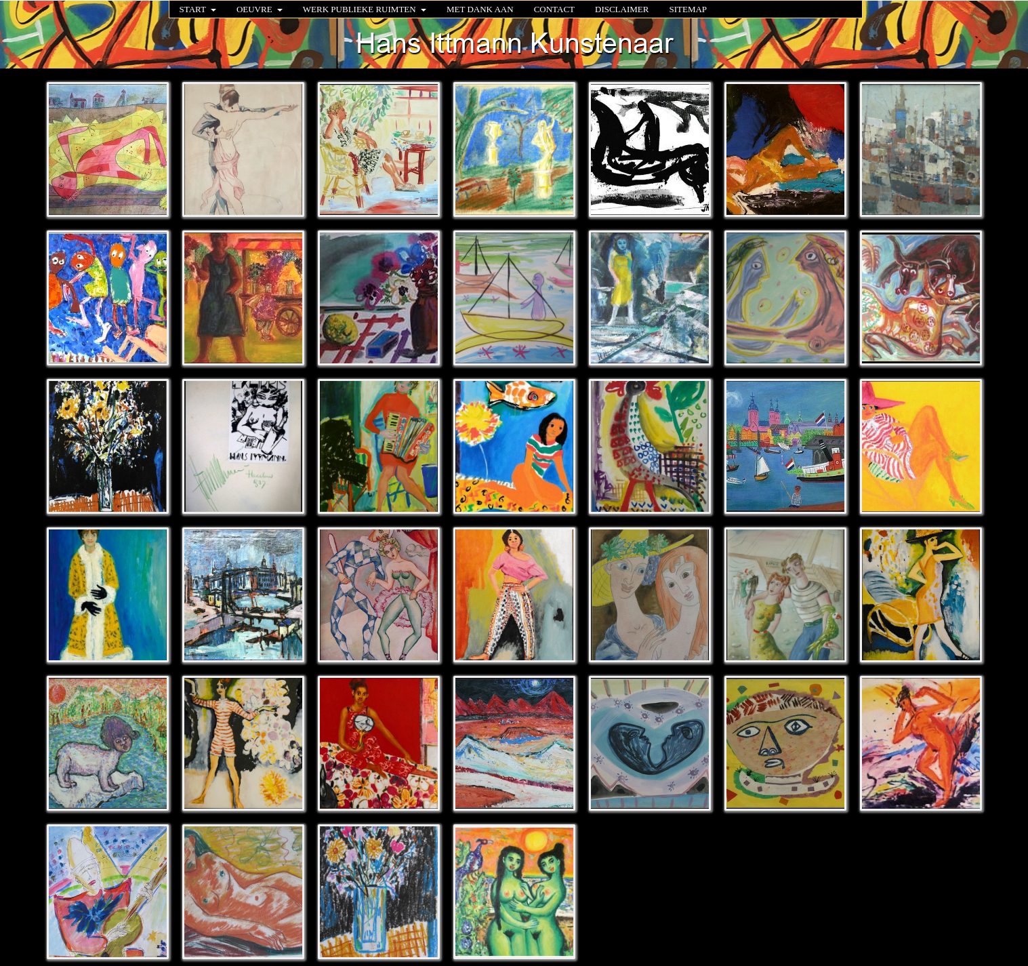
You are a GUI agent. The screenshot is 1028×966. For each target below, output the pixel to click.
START (198, 9)
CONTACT (554, 9)
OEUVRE (260, 9)
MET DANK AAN (480, 9)
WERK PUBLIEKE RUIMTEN (364, 9)
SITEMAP (688, 9)
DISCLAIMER (622, 9)
